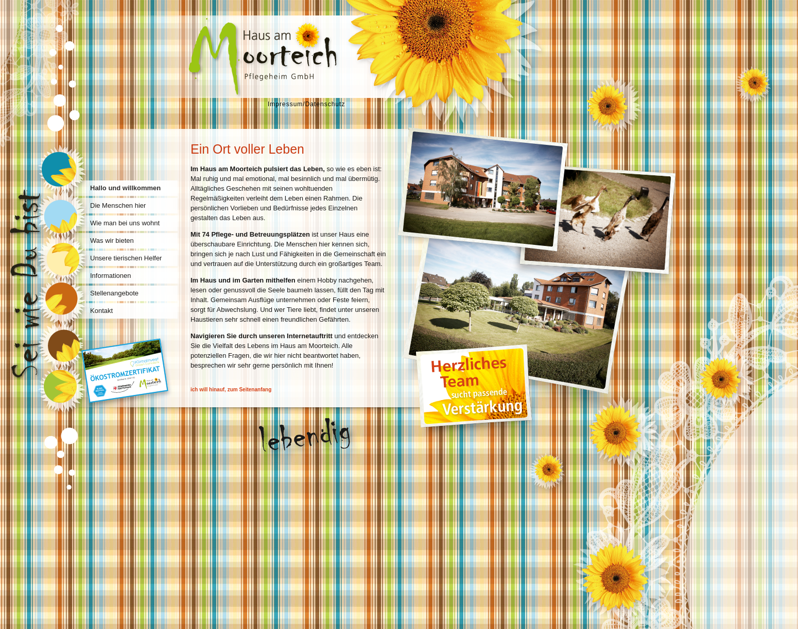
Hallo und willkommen (125, 188)
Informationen (110, 275)
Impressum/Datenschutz (306, 104)
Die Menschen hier (118, 205)
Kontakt (101, 310)
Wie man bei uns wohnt (125, 223)
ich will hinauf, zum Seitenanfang (230, 389)
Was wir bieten (112, 240)
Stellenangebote (114, 293)
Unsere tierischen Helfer (126, 258)
